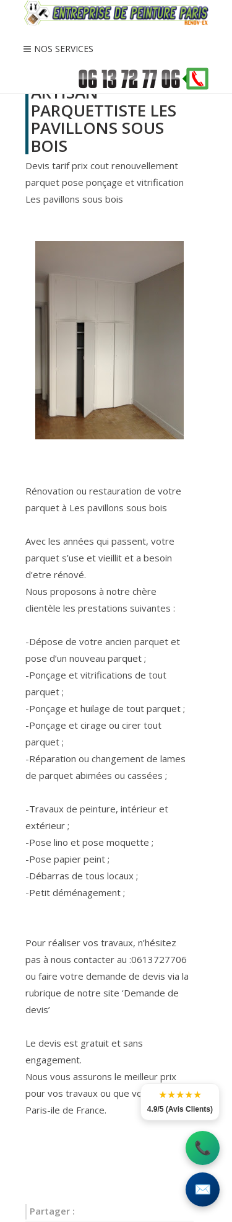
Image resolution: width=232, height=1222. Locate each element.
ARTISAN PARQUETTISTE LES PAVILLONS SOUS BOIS (103, 119)
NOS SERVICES (63, 49)
